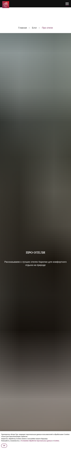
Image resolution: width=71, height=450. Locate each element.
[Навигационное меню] (67, 4)
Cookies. (56, 441)
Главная (22, 27)
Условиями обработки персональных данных (36, 441)
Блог (34, 27)
